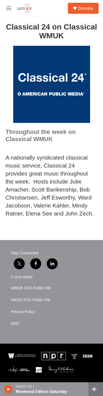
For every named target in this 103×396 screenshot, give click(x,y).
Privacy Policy (23, 312)
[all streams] (95, 389)
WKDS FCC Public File (30, 300)
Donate (85, 8)
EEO (15, 324)
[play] (8, 389)
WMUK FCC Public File (31, 288)
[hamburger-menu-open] (8, 8)
